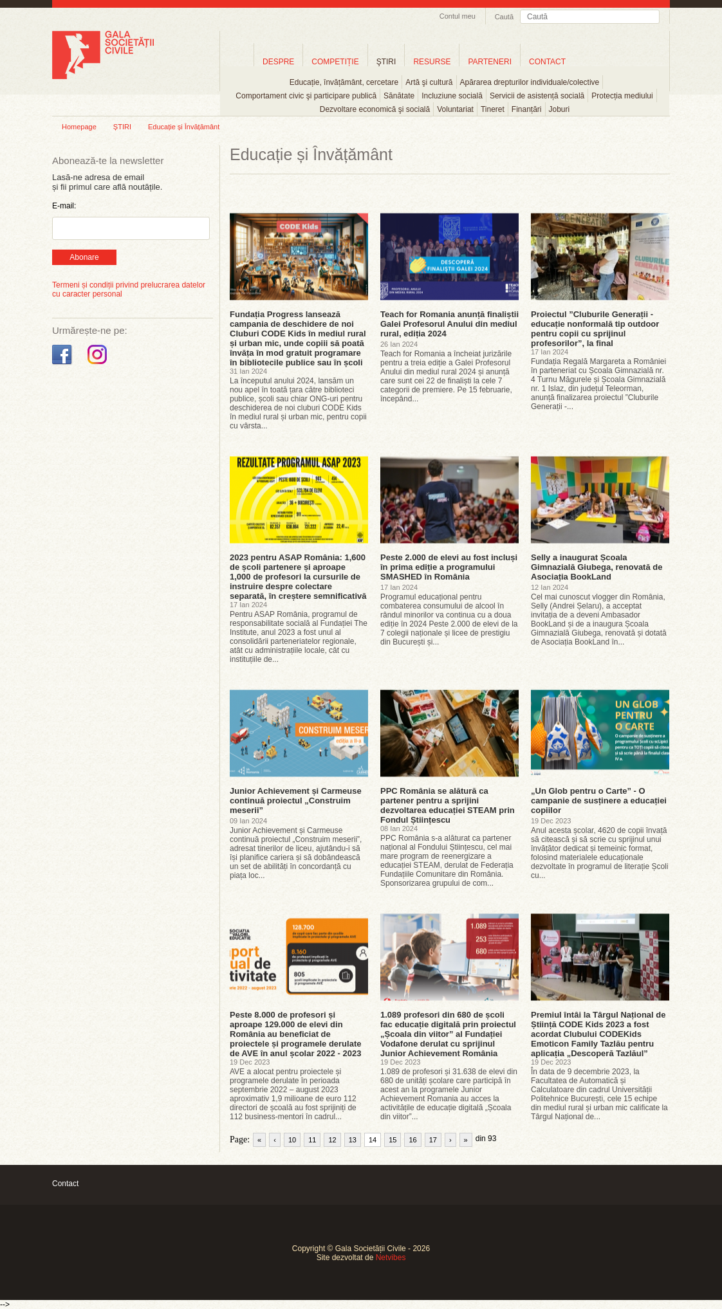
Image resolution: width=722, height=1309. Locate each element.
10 (292, 1140)
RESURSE (431, 61)
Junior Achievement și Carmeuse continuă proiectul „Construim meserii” (296, 800)
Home (237, 61)
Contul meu (458, 16)
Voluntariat (455, 109)
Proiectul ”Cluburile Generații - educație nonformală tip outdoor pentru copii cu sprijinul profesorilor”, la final (595, 328)
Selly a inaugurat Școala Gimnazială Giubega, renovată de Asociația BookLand (596, 567)
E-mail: (64, 205)
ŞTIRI (386, 61)
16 (412, 1140)
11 (312, 1140)
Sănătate (399, 95)
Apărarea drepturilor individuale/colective (530, 82)
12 (332, 1140)
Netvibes (391, 1257)
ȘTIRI (122, 127)
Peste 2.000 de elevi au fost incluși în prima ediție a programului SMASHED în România (448, 567)
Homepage (79, 127)
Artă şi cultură (428, 82)
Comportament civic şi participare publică (306, 95)
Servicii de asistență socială (537, 95)
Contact (65, 1183)
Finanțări (527, 109)
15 (392, 1140)
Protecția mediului (622, 95)
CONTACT (547, 61)
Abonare (83, 257)
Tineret (492, 109)
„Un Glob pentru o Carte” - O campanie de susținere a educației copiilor (599, 800)
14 (372, 1140)
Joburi (559, 109)
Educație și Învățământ (183, 127)
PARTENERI (490, 61)
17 (433, 1140)
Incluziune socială (452, 95)
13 (352, 1140)
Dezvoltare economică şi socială (375, 109)
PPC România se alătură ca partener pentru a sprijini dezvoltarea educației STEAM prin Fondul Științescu (447, 805)
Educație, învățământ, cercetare (344, 82)
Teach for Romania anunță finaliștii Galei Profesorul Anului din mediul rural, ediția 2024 (449, 323)
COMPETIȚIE (334, 61)
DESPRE (278, 61)
